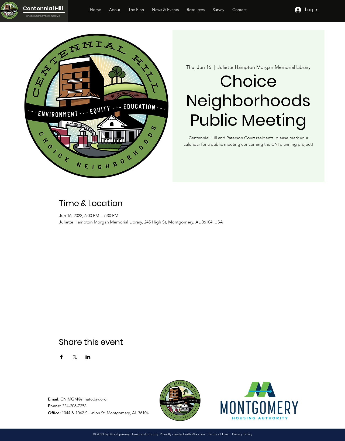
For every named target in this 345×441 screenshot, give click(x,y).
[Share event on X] (74, 357)
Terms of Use (218, 434)
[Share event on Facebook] (61, 357)
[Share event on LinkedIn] (88, 357)
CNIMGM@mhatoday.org (83, 399)
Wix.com (198, 434)
